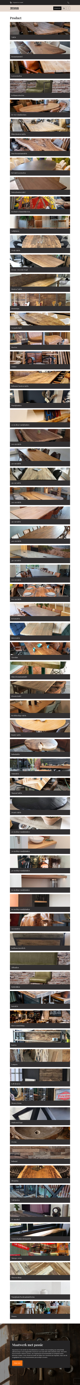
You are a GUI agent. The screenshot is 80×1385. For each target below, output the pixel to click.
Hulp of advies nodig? (68, 2)
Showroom (57, 8)
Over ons (17, 1363)
